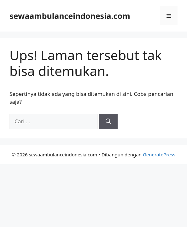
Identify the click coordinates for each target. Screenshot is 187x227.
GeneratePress (159, 154)
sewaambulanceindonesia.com (69, 15)
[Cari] (108, 121)
